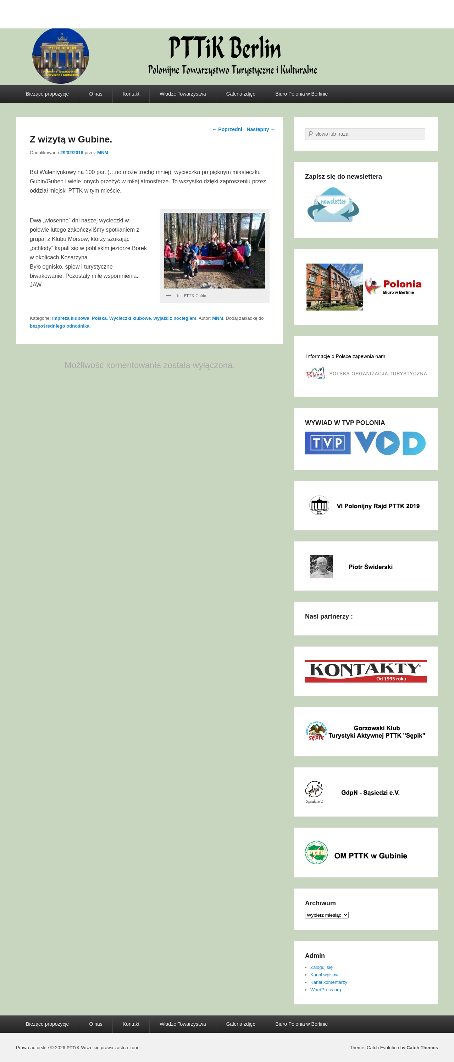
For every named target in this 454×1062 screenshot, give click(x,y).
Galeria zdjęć (240, 94)
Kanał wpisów (324, 974)
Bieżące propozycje (47, 94)
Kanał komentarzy (328, 982)
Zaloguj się (321, 967)
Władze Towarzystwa (183, 94)
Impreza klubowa (70, 318)
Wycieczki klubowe (130, 318)
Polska (99, 318)
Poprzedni (227, 129)
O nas (95, 94)
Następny (261, 129)
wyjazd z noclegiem (175, 318)
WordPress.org (325, 989)
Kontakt (131, 94)
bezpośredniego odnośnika (59, 326)
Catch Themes (422, 1047)
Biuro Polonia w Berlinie (301, 94)
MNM (102, 152)
